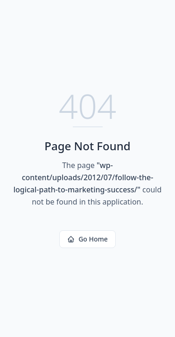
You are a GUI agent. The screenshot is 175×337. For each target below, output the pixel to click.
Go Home (87, 238)
